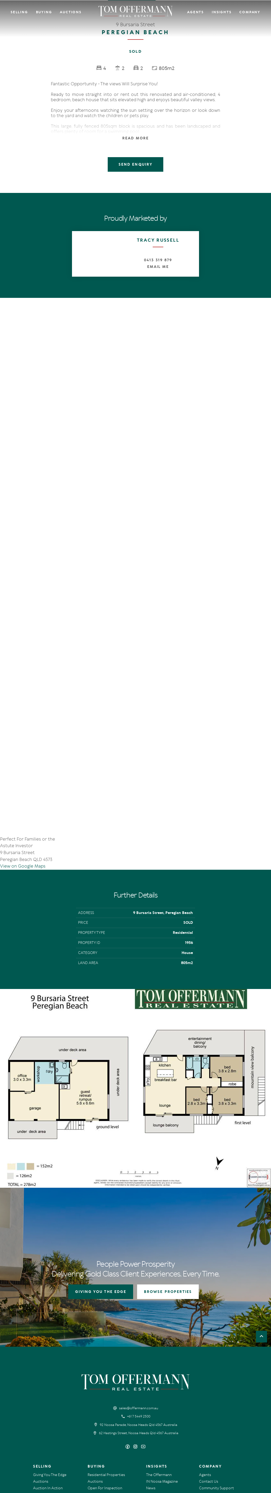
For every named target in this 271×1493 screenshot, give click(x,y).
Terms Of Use (42, 1448)
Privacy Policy (65, 1448)
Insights (221, 12)
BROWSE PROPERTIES (168, 1207)
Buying (44, 12)
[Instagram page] (136, 1362)
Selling (19, 12)
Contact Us (208, 1396)
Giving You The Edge (49, 1390)
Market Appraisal (47, 1416)
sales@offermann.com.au (138, 1323)
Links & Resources (214, 1409)
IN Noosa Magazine (162, 1396)
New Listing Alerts (103, 1409)
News (150, 1403)
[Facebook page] (128, 1362)
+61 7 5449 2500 (138, 1331)
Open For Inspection (105, 1403)
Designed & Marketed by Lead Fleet (225, 1448)
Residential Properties (106, 1390)
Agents (195, 12)
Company (249, 12)
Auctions (70, 12)
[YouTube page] (143, 1362)
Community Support (216, 1403)
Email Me (158, 266)
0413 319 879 (158, 260)
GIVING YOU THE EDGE (101, 1207)
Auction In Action (48, 1403)
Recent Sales (43, 1409)
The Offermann (159, 1390)
